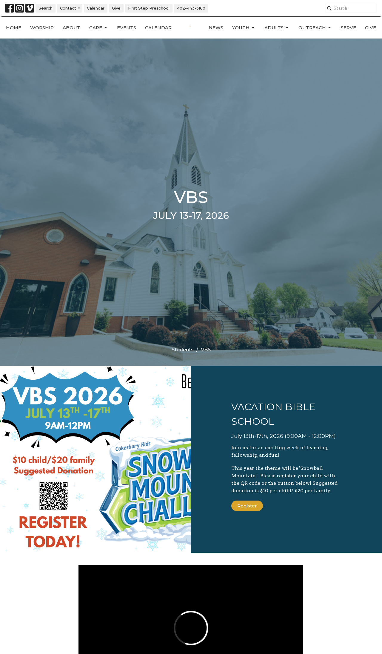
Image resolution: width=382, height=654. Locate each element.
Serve (348, 27)
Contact (70, 8)
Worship (42, 27)
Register (247, 506)
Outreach (315, 28)
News (216, 27)
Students (183, 350)
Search (45, 8)
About (71, 27)
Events (126, 27)
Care (98, 28)
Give (116, 8)
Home (13, 27)
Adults (276, 28)
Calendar (95, 8)
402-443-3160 (191, 8)
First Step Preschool (149, 8)
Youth (243, 28)
